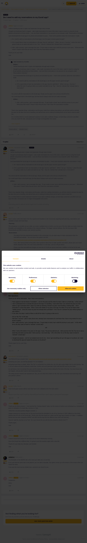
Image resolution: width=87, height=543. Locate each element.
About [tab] (71, 259)
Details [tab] (43, 259)
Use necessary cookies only (16, 288)
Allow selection (43, 288)
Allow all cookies (70, 288)
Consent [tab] (16, 259)
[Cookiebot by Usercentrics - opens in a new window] (76, 253)
